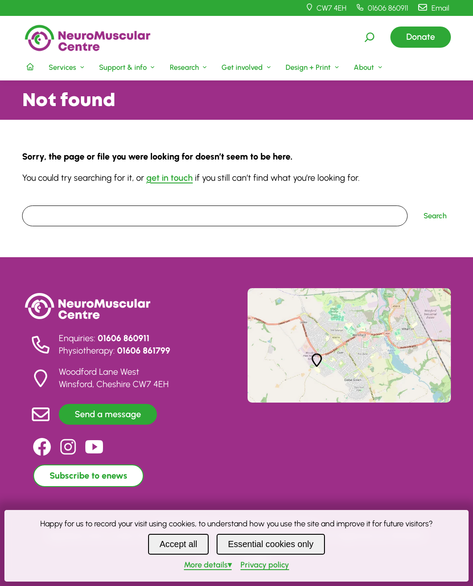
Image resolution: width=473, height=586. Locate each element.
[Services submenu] (65, 67)
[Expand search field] (369, 37)
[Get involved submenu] (245, 67)
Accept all (178, 544)
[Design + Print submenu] (311, 67)
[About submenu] (366, 67)
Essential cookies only (270, 544)
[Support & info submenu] (126, 67)
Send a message (108, 414)
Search (33, 199)
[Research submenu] (187, 67)
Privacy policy (264, 564)
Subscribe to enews (88, 475)
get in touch (169, 177)
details (206, 564)
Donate (420, 36)
